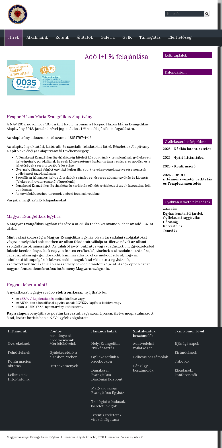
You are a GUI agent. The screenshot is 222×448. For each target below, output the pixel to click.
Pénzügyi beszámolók (143, 367)
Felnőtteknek (19, 352)
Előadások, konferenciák (186, 372)
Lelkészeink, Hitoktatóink (18, 376)
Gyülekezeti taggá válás (181, 218)
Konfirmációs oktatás (19, 363)
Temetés (170, 230)
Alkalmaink (37, 37)
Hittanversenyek (63, 365)
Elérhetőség (179, 37)
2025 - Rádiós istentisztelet (187, 149)
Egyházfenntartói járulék (183, 213)
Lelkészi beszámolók (150, 357)
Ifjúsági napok (187, 343)
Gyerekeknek (19, 343)
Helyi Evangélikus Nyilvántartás (105, 345)
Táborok (182, 361)
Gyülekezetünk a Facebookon (105, 359)
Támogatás (150, 37)
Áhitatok (85, 37)
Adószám (170, 209)
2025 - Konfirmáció (179, 166)
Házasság (170, 222)
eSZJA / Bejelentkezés (37, 299)
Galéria (108, 37)
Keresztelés (172, 226)
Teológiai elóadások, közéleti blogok (108, 403)
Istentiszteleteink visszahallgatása (106, 417)
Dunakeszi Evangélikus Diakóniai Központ (107, 374)
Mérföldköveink (62, 343)
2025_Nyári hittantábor (184, 157)
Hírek (13, 37)
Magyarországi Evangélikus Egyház (107, 390)
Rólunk (62, 37)
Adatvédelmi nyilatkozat (143, 345)
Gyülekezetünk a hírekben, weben (63, 354)
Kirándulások (186, 352)
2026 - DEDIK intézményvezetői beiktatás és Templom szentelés (187, 179)
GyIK (127, 37)
